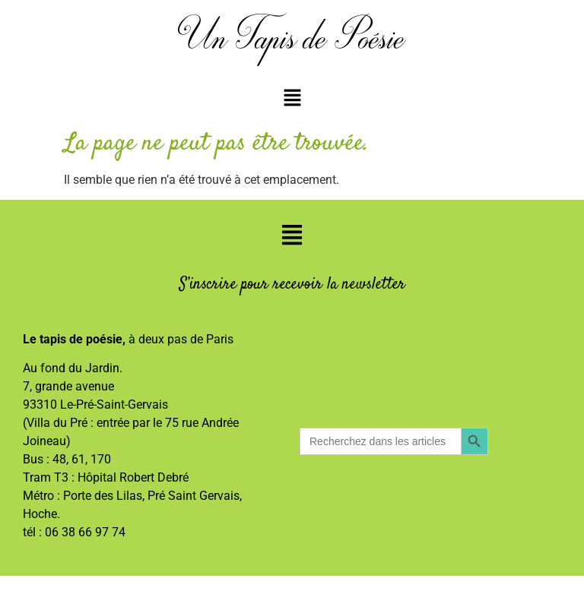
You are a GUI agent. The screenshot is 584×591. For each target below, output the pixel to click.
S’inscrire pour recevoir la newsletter (292, 284)
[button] (292, 98)
